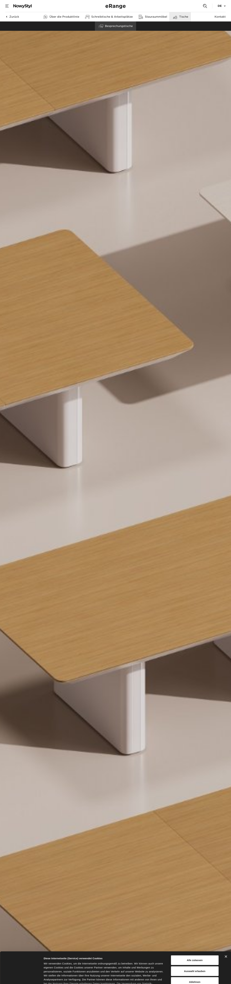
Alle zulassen (195, 933)
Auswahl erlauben (194, 944)
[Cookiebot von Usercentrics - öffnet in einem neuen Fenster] (21, 977)
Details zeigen (177, 977)
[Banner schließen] (226, 929)
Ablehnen (194, 955)
